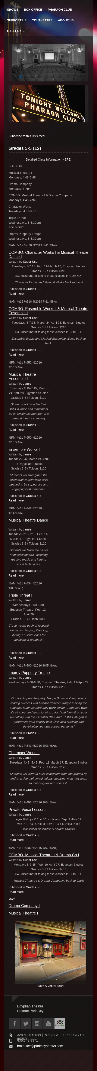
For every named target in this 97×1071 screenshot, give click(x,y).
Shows (12, 9)
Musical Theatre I (23, 913)
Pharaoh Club (60, 9)
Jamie (27, 383)
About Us (65, 20)
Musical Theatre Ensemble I (22, 376)
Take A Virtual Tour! (50, 954)
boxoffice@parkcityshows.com (40, 1046)
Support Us (16, 20)
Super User (30, 261)
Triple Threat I (20, 595)
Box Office (33, 9)
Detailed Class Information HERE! (48, 159)
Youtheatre (42, 20)
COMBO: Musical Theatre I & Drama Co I (44, 855)
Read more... (17, 293)
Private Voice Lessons (27, 809)
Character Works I (24, 753)
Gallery (14, 31)
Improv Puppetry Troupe (29, 673)
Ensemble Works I (24, 449)
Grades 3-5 (33, 289)
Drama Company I (24, 906)
